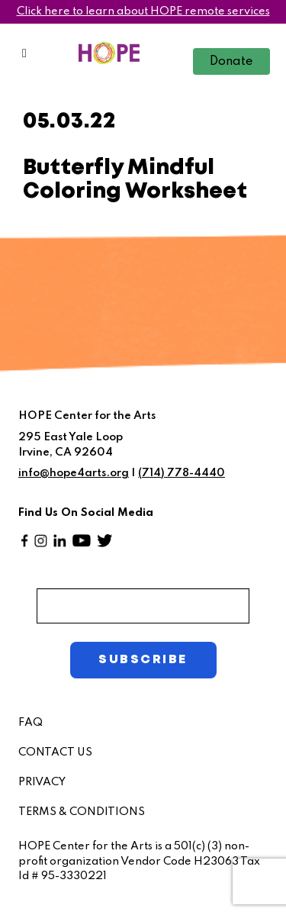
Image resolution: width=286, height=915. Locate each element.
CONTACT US (55, 752)
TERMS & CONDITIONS (81, 812)
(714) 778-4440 (181, 473)
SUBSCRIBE (142, 659)
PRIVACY (42, 782)
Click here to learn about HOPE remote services (143, 11)
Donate (231, 62)
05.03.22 (69, 121)
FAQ (30, 722)
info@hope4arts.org (73, 473)
